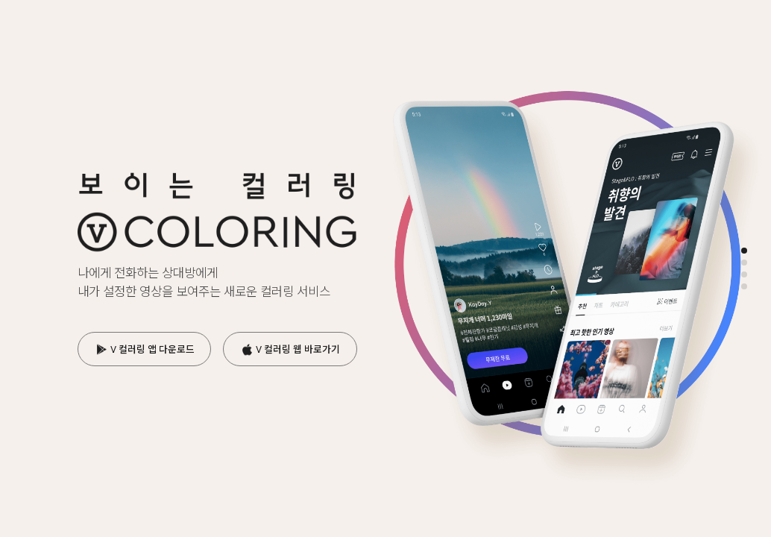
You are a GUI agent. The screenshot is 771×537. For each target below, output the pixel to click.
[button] (744, 251)
